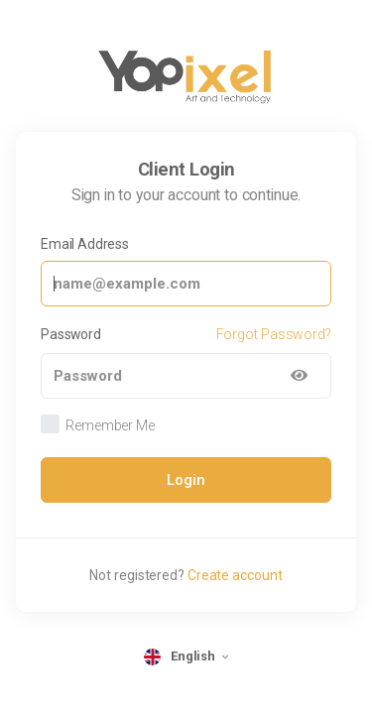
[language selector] (186, 657)
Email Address (85, 244)
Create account (235, 575)
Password (71, 334)
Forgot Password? (273, 334)
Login (186, 480)
